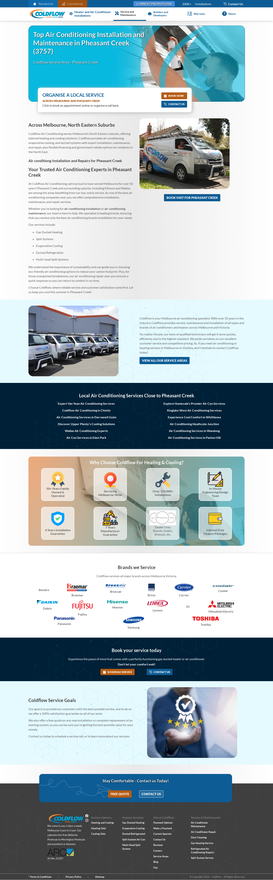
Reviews (158, 844)
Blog (155, 861)
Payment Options (163, 822)
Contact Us (174, 104)
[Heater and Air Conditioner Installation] (90, 13)
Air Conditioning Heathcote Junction (194, 424)
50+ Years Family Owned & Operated (57, 492)
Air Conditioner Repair (203, 831)
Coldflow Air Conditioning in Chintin (86, 410)
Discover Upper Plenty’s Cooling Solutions (86, 424)
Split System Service (202, 857)
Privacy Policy (73, 876)
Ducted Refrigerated (133, 833)
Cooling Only (98, 833)
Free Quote (120, 794)
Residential (43, 4)
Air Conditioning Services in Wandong (194, 431)
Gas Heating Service (202, 843)
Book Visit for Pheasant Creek (192, 197)
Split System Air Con (133, 839)
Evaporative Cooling (133, 828)
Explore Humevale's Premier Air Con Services (194, 403)
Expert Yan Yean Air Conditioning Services (86, 403)
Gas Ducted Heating (133, 822)
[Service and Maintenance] (129, 13)
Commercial (72, 4)
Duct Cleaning (199, 837)
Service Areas (161, 856)
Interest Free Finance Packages (215, 531)
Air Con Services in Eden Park (86, 437)
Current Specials (162, 833)
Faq (155, 867)
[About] (228, 13)
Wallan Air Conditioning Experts (86, 431)
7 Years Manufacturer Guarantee (110, 531)
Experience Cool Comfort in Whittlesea (194, 417)
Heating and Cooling (102, 822)
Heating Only (98, 828)
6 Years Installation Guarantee (58, 531)
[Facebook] (86, 816)
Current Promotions (154, 3)
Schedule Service (117, 672)
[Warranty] (195, 13)
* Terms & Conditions (40, 876)
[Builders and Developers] (162, 13)
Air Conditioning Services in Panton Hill (194, 437)
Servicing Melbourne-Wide (110, 493)
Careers (157, 850)
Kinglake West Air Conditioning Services (194, 410)
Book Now (174, 95)
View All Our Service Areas (164, 360)
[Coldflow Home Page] (47, 14)
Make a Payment (162, 828)
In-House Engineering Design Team (215, 492)
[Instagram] (86, 821)
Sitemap (99, 876)
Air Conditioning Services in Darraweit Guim (86, 417)
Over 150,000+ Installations (163, 493)
